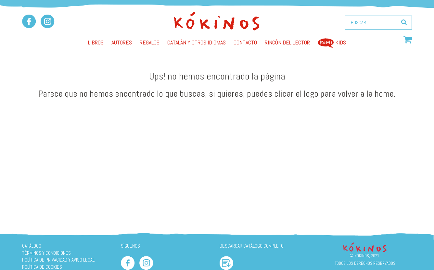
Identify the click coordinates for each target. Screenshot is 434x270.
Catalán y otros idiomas (196, 42)
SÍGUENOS (130, 246)
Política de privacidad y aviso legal (58, 260)
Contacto (245, 42)
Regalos (150, 42)
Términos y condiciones (46, 253)
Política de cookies (42, 267)
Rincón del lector (287, 42)
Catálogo (31, 246)
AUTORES (121, 42)
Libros (96, 42)
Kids (332, 42)
